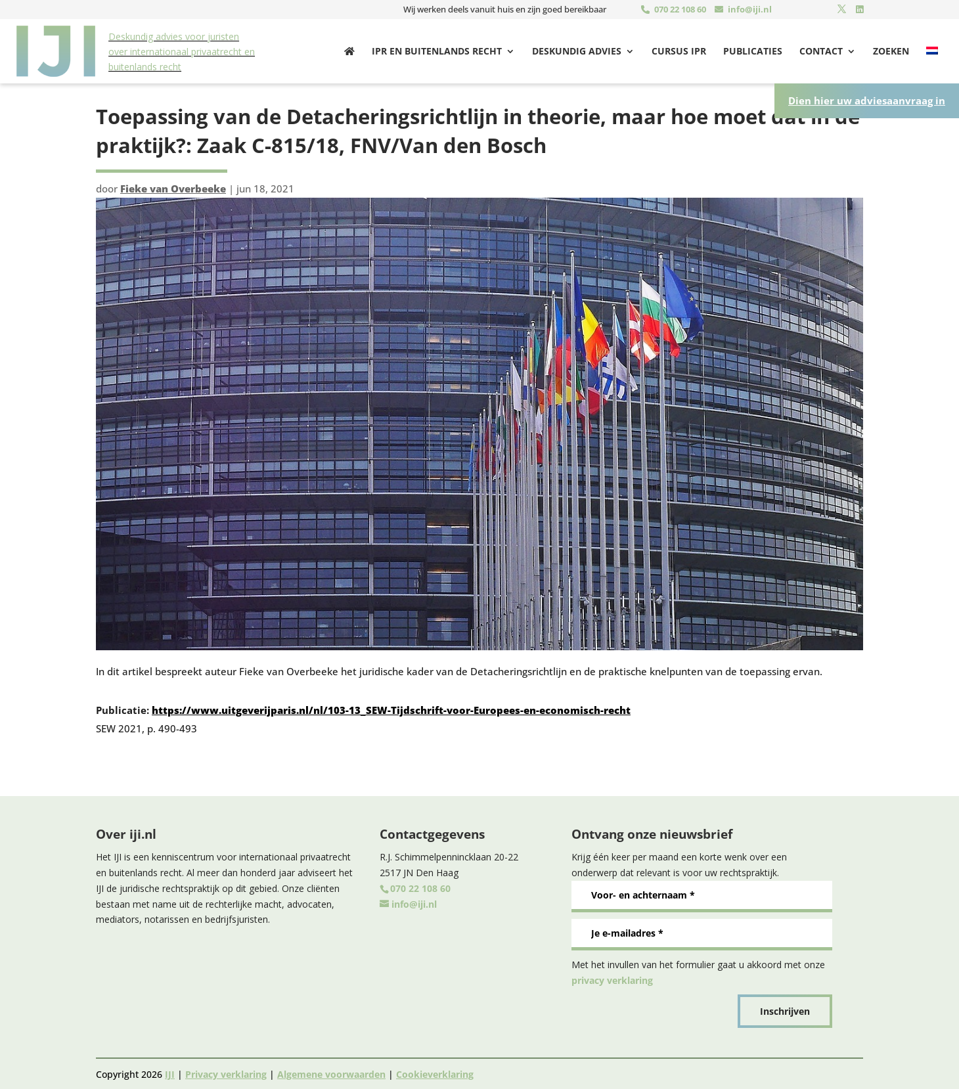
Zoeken (891, 50)
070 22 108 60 (680, 9)
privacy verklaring (612, 978)
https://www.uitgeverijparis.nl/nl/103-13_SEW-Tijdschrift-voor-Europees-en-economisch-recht (391, 708)
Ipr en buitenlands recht (437, 50)
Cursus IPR (679, 50)
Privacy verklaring (226, 1072)
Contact (821, 50)
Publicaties (752, 50)
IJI (170, 1072)
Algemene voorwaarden (331, 1072)
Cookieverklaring (435, 1072)
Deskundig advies (576, 50)
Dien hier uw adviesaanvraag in (866, 98)
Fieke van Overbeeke (173, 186)
